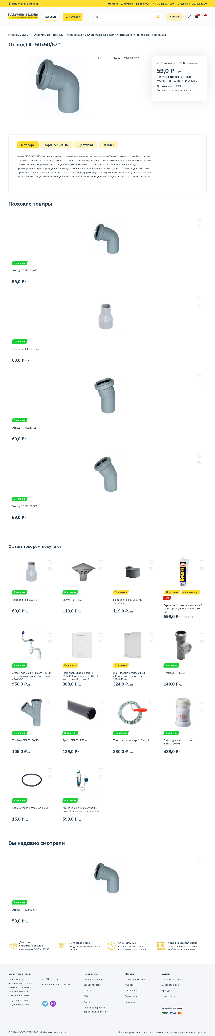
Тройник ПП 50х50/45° (25, 740)
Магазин (113, 3)
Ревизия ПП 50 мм (175, 672)
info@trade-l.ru (50, 979)
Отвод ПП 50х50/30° (24, 506)
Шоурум (50, 16)
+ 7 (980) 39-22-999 (18, 1004)
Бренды (166, 990)
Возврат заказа (92, 984)
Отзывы (108, 145)
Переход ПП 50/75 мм (25, 349)
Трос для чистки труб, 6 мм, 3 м (132, 740)
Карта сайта (168, 996)
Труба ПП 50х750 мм (75, 740)
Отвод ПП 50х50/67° (24, 270)
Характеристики (56, 145)
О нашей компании (135, 979)
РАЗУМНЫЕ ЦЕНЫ (19, 34)
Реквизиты (131, 996)
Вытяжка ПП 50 (72, 599)
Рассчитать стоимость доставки (175, 90)
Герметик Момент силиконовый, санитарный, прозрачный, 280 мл (183, 608)
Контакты (142, 3)
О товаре (28, 145)
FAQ (85, 996)
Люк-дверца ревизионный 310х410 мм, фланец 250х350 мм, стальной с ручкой (80, 676)
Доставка (127, 3)
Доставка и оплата (93, 979)
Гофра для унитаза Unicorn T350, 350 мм (180, 742)
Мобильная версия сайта (54, 1032)
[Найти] (157, 17)
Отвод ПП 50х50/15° (24, 427)
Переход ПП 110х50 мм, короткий (128, 601)
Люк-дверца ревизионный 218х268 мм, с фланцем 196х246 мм (129, 676)
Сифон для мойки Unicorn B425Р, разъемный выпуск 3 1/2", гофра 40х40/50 (31, 676)
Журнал (129, 984)
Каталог (73, 16)
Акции (86, 1002)
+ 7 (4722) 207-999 (163, 3)
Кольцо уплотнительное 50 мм (30, 807)
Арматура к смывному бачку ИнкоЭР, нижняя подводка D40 (81, 809)
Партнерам (131, 990)
